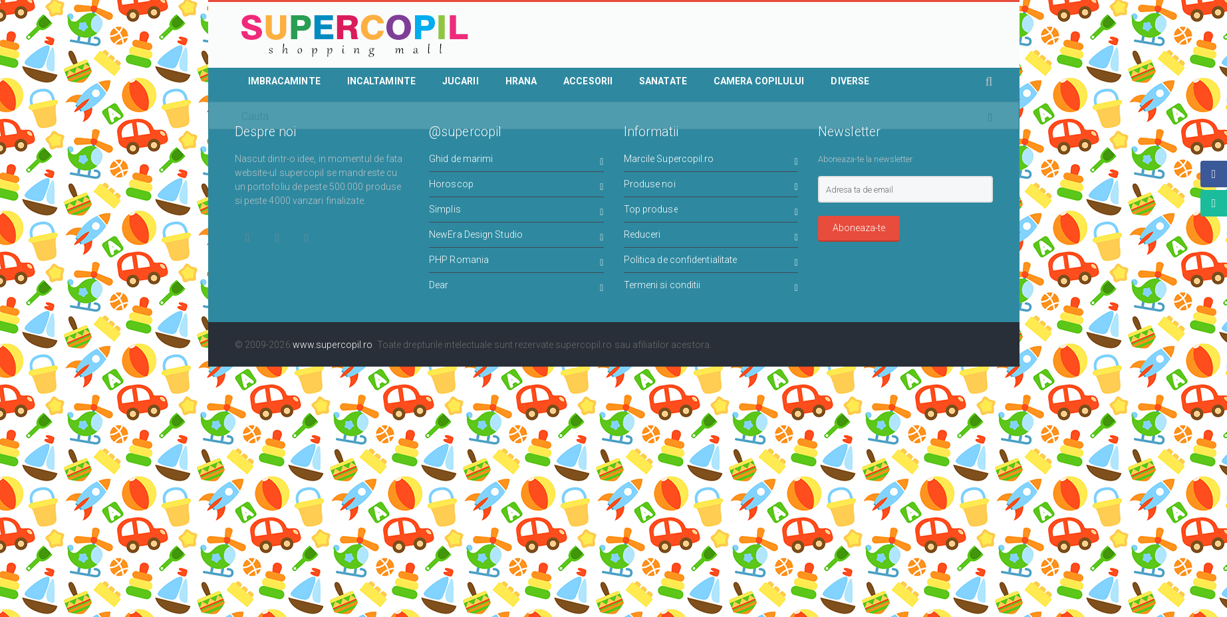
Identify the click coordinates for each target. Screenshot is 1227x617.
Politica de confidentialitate (711, 262)
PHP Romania (516, 262)
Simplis (516, 211)
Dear (516, 287)
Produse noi (711, 186)
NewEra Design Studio (516, 236)
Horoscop (516, 186)
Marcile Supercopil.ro (711, 161)
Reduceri (711, 236)
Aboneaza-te (859, 227)
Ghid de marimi (516, 161)
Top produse (711, 211)
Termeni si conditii (711, 287)
